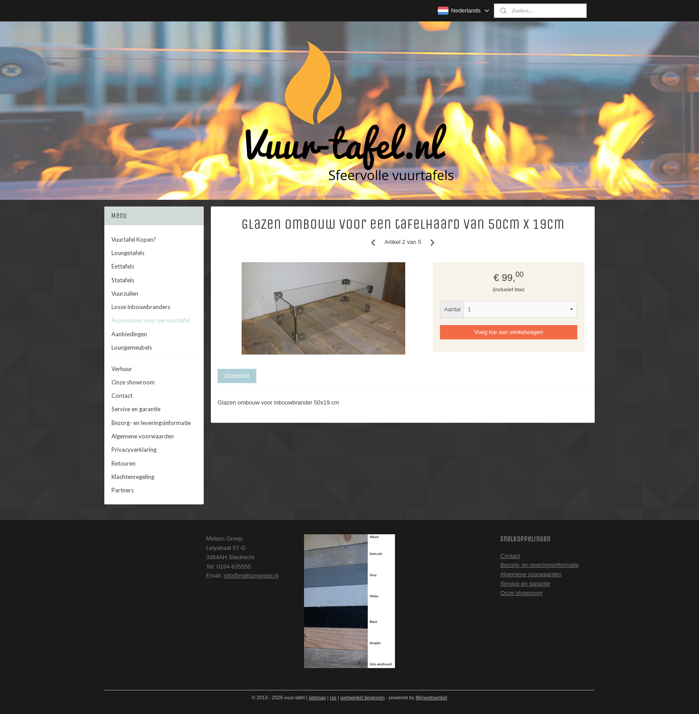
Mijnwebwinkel (431, 697)
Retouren (123, 463)
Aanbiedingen (129, 334)
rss (333, 697)
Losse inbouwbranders (140, 306)
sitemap (317, 697)
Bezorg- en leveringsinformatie (151, 422)
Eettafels (122, 266)
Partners (122, 490)
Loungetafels (127, 252)
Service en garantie (135, 409)
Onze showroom (133, 382)
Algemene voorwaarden (142, 436)
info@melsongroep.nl (251, 575)
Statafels (122, 280)
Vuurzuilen (124, 293)
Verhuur (121, 368)
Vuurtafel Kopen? (133, 239)
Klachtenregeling (132, 476)
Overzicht (237, 375)
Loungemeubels (131, 347)
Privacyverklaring (133, 449)
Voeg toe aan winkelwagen (508, 332)
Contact (121, 395)
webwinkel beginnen (363, 697)
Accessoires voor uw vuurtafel (150, 320)
